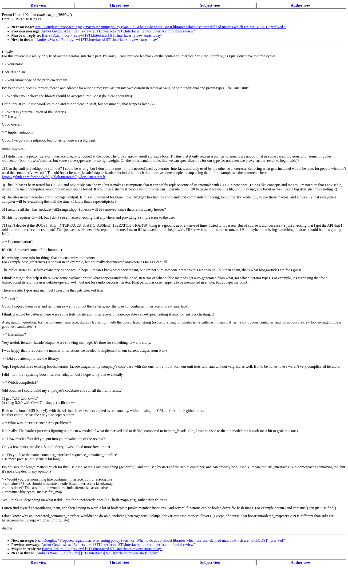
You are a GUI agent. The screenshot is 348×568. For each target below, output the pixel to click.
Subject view (210, 5)
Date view (38, 5)
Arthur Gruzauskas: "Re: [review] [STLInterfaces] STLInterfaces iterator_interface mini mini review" (118, 31)
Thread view (120, 5)
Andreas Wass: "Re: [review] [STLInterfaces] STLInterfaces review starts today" (97, 40)
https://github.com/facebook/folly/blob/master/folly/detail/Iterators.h (53, 177)
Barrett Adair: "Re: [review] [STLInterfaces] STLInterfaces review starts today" (102, 35)
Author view (301, 5)
